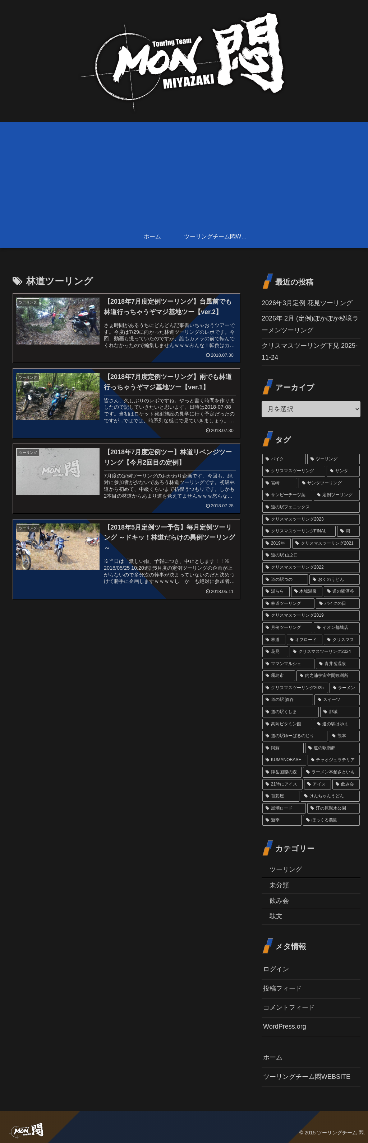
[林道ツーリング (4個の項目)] (288, 603)
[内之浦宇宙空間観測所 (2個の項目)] (327, 675)
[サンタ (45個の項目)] (343, 471)
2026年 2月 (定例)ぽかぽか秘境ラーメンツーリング (310, 324)
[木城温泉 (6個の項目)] (306, 591)
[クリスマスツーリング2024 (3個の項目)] (325, 651)
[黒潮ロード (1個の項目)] (284, 808)
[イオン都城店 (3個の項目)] (336, 627)
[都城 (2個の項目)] (339, 712)
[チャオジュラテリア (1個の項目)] (334, 760)
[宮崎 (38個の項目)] (279, 483)
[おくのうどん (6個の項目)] (334, 579)
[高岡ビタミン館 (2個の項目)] (287, 724)
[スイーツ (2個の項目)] (337, 699)
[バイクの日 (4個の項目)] (337, 603)
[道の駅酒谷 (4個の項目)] (341, 591)
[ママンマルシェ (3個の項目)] (288, 664)
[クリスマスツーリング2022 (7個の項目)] (310, 567)
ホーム (272, 1057)
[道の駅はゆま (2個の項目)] (336, 724)
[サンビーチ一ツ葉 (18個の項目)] (287, 495)
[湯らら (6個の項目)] (275, 591)
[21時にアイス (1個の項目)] (282, 784)
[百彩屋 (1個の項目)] (280, 796)
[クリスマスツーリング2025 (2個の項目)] (295, 688)
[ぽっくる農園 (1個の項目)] (331, 820)
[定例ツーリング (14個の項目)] (336, 495)
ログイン (276, 969)
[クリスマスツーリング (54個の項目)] (293, 471)
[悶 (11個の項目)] (348, 531)
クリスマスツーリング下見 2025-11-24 (310, 351)
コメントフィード (289, 1007)
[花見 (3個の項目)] (275, 651)
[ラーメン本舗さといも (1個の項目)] (331, 772)
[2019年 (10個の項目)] (276, 543)
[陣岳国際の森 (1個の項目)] (282, 772)
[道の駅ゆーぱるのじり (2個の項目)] (294, 736)
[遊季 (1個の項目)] (282, 820)
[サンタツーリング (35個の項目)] (329, 483)
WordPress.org (284, 1026)
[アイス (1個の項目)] (317, 784)
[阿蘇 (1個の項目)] (283, 748)
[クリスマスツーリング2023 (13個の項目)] (310, 519)
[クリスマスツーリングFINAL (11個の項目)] (299, 531)
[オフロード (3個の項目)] (304, 640)
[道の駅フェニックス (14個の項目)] (310, 507)
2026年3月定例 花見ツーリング (307, 303)
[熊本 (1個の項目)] (344, 736)
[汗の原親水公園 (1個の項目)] (333, 808)
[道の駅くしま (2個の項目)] (290, 712)
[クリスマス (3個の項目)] (341, 640)
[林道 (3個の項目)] (273, 640)
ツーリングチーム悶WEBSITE (306, 1076)
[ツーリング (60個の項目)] (333, 459)
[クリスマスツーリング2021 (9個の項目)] (325, 543)
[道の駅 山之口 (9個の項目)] (310, 555)
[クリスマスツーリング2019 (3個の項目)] (310, 615)
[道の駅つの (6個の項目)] (285, 579)
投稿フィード (282, 988)
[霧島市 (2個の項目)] (278, 675)
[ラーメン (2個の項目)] (345, 688)
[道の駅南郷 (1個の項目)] (332, 748)
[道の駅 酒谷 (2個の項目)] (287, 699)
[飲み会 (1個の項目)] (345, 784)
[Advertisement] (184, 172)
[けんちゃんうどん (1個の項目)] (330, 796)
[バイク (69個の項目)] (284, 459)
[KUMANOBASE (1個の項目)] (284, 760)
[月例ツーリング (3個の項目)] (287, 627)
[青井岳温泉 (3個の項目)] (337, 664)
